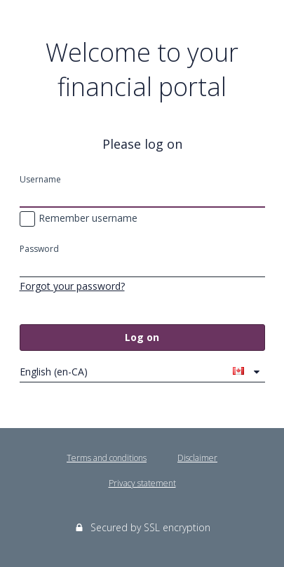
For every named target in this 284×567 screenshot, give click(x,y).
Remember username (78, 219)
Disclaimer (197, 458)
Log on (142, 337)
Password (39, 249)
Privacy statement (142, 483)
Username (40, 179)
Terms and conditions (107, 458)
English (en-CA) (132, 371)
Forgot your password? (72, 286)
